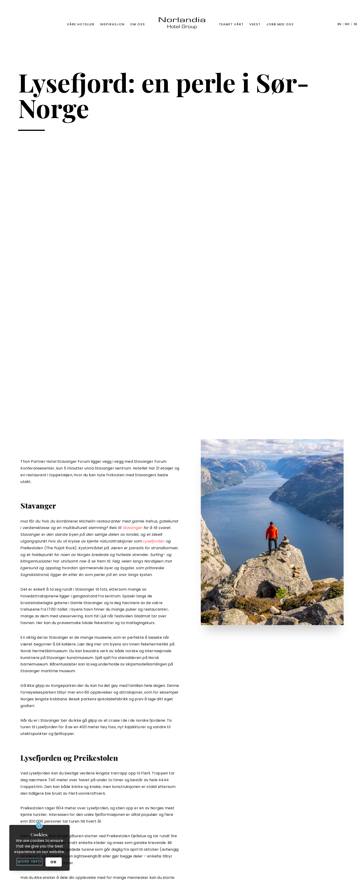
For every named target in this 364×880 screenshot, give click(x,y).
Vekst (255, 24)
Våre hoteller (80, 24)
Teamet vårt (231, 24)
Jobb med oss (280, 24)
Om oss (137, 24)
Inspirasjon (112, 24)
